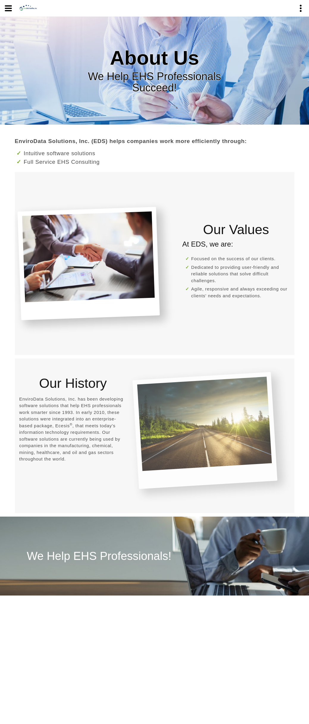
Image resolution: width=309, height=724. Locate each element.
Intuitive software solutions (59, 153)
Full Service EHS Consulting (62, 162)
